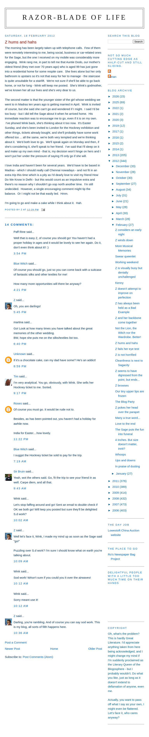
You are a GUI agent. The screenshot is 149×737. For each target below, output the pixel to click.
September (123, 183)
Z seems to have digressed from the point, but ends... (128, 375)
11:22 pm (21, 439)
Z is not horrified (125, 354)
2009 (116, 492)
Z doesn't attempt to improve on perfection (128, 293)
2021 (116, 114)
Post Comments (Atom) (38, 656)
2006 (116, 510)
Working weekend (127, 262)
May (119, 207)
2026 (116, 96)
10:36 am (21, 633)
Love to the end (125, 423)
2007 (116, 504)
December (123, 166)
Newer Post (12, 648)
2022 (116, 108)
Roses (18, 403)
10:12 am (21, 583)
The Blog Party (125, 401)
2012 (116, 160)
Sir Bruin (19, 471)
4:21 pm (20, 289)
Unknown (20, 354)
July (119, 195)
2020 (116, 119)
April (119, 213)
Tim (16, 376)
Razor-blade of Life (74, 17)
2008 (116, 498)
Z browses (122, 385)
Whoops (120, 454)
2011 (116, 481)
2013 (116, 155)
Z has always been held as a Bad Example (127, 308)
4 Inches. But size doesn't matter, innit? (126, 444)
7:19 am (20, 461)
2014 (116, 149)
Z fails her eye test (127, 348)
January (121, 473)
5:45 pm (20, 312)
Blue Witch (21, 263)
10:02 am (21, 520)
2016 (116, 137)
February (122, 224)
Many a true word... (127, 417)
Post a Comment (16, 642)
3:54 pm (20, 253)
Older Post (95, 648)
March (120, 219)
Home (54, 648)
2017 (116, 131)
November (123, 172)
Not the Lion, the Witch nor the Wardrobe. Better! (128, 333)
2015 (116, 143)
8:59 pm (20, 366)
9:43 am (20, 488)
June (119, 201)
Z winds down (124, 240)
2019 (116, 125)
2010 (116, 486)
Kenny (119, 282)
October (121, 177)
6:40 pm (20, 343)
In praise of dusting (127, 466)
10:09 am (21, 561)
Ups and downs (125, 460)
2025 (116, 102)
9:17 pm (20, 393)
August (121, 189)
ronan (112, 76)
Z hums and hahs (126, 343)
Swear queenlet (125, 256)
